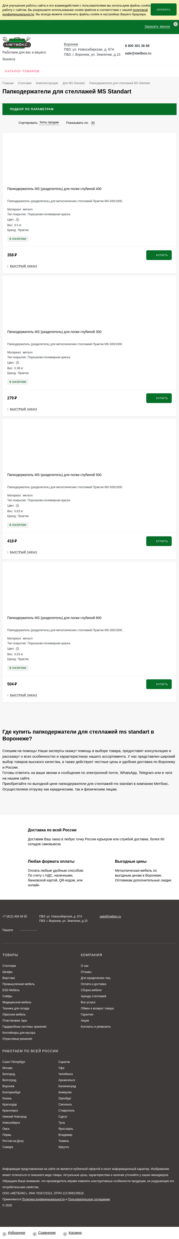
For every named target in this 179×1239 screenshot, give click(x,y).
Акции (85, 1020)
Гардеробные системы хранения (24, 1026)
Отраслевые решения (17, 1039)
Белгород (8, 1074)
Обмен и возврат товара (97, 1008)
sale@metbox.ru (138, 53)
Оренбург (64, 1098)
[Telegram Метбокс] (156, 45)
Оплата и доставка (93, 984)
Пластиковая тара (14, 1020)
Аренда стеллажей (93, 996)
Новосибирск (11, 1122)
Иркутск (63, 1147)
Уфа (61, 1068)
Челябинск (65, 1074)
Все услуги (88, 1002)
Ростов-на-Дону (13, 1141)
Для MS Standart (74, 83)
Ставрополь (66, 1110)
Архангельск (66, 1080)
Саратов (64, 1062)
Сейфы (7, 996)
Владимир (65, 1135)
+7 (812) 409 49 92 (14, 916)
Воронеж (8, 1086)
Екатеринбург (11, 1092)
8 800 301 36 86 (137, 46)
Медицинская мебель (17, 1002)
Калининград (67, 1086)
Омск (5, 1129)
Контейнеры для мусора (18, 1032)
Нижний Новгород (14, 1116)
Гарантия (87, 1014)
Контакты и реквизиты (96, 1026)
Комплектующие (47, 83)
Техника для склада (15, 1008)
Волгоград (9, 1080)
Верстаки (8, 978)
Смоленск (65, 1104)
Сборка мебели (91, 990)
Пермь (6, 1135)
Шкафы (7, 972)
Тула (61, 1122)
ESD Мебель (11, 990)
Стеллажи (25, 83)
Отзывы (86, 972)
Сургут (62, 1116)
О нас (85, 966)
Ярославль (65, 1129)
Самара (7, 1147)
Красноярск (10, 1110)
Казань (7, 1098)
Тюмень (63, 1141)
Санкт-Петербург (13, 1062)
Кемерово (65, 1092)
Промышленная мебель (18, 984)
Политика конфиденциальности (43, 1199)
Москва (7, 1068)
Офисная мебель (14, 1014)
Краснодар (9, 1104)
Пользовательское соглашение (89, 1199)
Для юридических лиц (95, 978)
